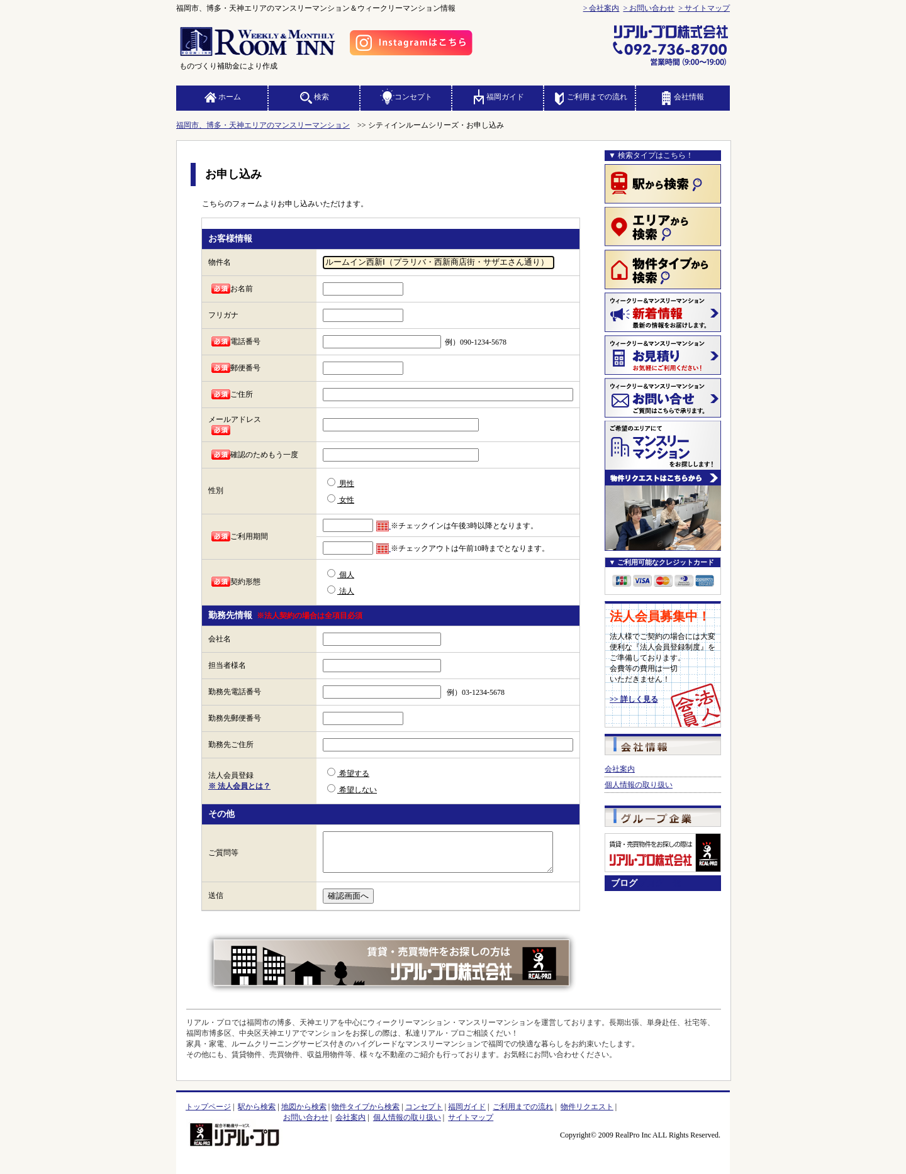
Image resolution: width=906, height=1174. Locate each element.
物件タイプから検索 (366, 1106)
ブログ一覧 (659, 883)
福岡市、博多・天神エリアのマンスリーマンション (263, 125)
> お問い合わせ (648, 8)
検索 (314, 96)
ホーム (222, 96)
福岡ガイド (497, 96)
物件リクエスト (587, 1106)
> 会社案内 (601, 8)
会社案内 (620, 769)
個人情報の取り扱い (639, 784)
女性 (340, 499)
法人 (340, 590)
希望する (348, 773)
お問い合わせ (305, 1117)
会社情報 (681, 96)
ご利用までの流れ (589, 96)
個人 (340, 574)
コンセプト (405, 96)
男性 (340, 483)
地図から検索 (304, 1106)
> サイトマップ (704, 8)
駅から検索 (257, 1106)
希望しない (352, 789)
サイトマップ (470, 1117)
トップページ (208, 1106)
